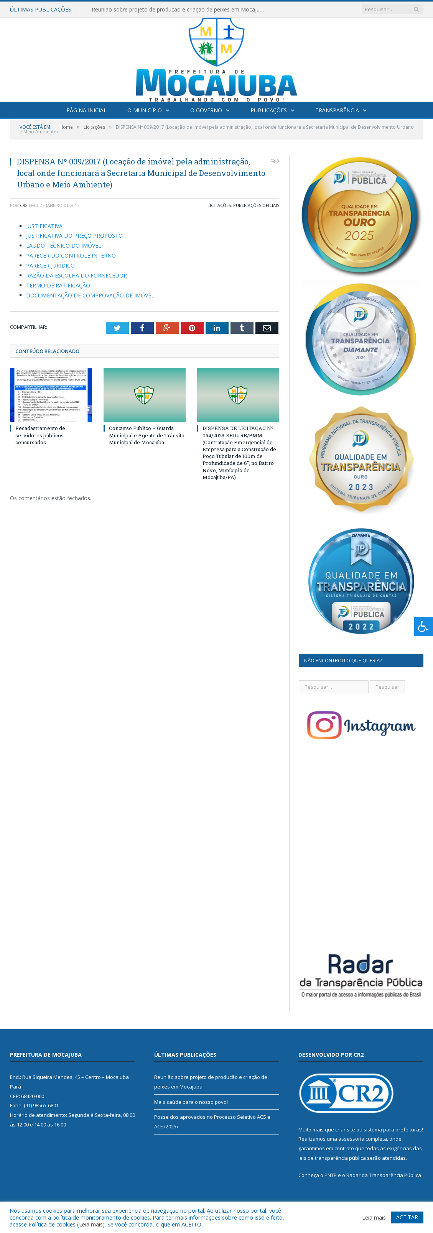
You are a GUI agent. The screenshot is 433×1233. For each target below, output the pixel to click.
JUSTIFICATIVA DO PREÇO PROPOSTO (74, 235)
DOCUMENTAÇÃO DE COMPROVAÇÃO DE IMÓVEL (90, 295)
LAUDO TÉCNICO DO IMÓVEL (63, 245)
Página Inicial (86, 110)
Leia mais (91, 1224)
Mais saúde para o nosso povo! (191, 1101)
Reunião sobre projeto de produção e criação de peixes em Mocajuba (179, 9)
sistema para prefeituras (393, 1129)
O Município (144, 110)
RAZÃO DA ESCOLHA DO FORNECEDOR (76, 275)
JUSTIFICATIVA (44, 226)
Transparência (337, 110)
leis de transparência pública (332, 1157)
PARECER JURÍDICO (50, 265)
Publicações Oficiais (256, 205)
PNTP (330, 1175)
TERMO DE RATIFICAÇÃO (58, 285)
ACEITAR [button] (407, 1217)
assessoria (351, 1138)
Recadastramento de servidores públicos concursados (40, 435)
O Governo (206, 110)
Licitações (219, 205)
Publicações (268, 110)
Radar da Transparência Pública (383, 1175)
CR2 (24, 205)
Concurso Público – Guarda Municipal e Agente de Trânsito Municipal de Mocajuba (146, 435)
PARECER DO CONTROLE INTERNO (71, 255)
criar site (345, 1129)
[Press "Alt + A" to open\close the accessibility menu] (423, 626)
